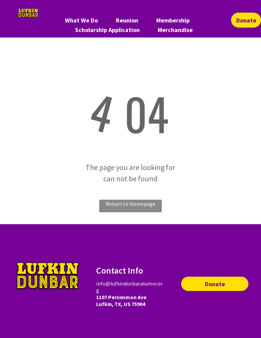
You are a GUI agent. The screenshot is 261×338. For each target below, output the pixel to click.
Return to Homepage (130, 203)
